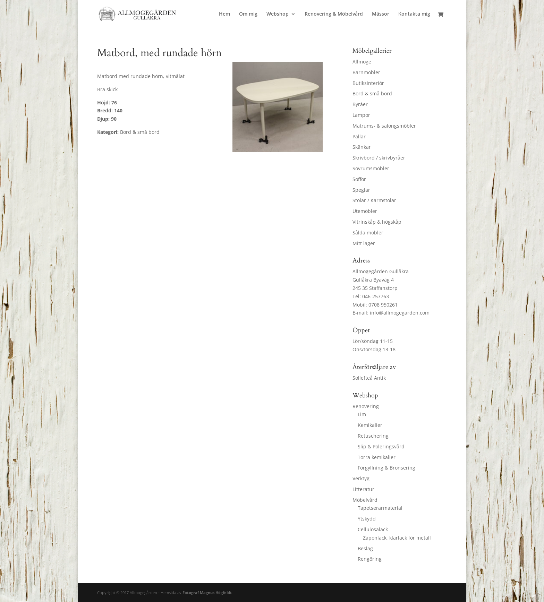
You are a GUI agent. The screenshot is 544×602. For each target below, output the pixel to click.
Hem (224, 14)
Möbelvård (364, 500)
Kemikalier (370, 425)
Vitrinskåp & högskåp (376, 221)
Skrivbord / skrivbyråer (378, 157)
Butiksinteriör (368, 83)
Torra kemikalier (377, 457)
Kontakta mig (414, 14)
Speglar (361, 190)
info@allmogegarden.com (400, 312)
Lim (362, 414)
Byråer (360, 104)
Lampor (361, 115)
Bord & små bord (372, 93)
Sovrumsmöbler (370, 168)
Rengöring (370, 559)
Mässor (380, 14)
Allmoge (361, 61)
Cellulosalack (373, 529)
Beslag (365, 548)
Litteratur (363, 489)
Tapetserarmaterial (380, 508)
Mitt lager (363, 243)
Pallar (359, 136)
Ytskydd (367, 518)
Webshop (277, 14)
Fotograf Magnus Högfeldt (207, 592)
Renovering (365, 406)
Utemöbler (364, 211)
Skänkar (361, 147)
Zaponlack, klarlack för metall (397, 537)
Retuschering (373, 435)
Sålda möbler (367, 232)
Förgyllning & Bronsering (386, 467)
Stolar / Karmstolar (374, 200)
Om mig (248, 14)
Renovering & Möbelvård (334, 14)
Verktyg (360, 478)
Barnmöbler (366, 72)
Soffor (359, 179)
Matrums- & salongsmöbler (384, 125)
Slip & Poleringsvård (381, 446)
